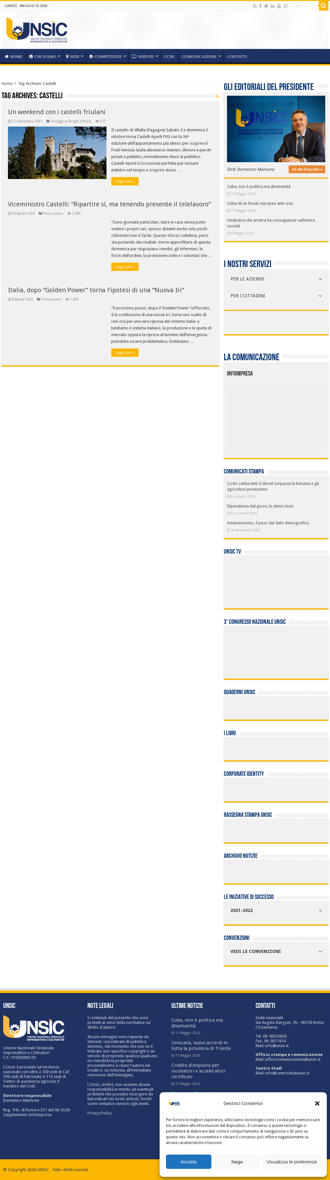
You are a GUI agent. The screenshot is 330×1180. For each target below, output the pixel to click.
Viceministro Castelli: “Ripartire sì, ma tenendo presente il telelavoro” (109, 204)
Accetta (188, 1161)
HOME (13, 56)
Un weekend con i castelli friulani (57, 112)
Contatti (237, 56)
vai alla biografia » (307, 169)
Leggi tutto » (125, 181)
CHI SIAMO (42, 56)
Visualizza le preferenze (291, 1161)
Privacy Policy (99, 1113)
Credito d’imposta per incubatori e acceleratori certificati (198, 1071)
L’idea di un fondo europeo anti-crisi (260, 203)
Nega (237, 1161)
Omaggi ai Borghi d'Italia (71, 121)
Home (7, 83)
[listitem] (296, 415)
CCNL (169, 56)
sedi (72, 56)
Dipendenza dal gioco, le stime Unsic (260, 506)
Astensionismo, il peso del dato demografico (268, 523)
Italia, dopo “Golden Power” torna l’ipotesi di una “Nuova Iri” (96, 290)
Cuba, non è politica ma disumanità (259, 186)
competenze (105, 56)
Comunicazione (199, 56)
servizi (143, 56)
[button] (317, 1103)
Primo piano (53, 213)
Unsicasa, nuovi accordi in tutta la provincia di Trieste (201, 1045)
